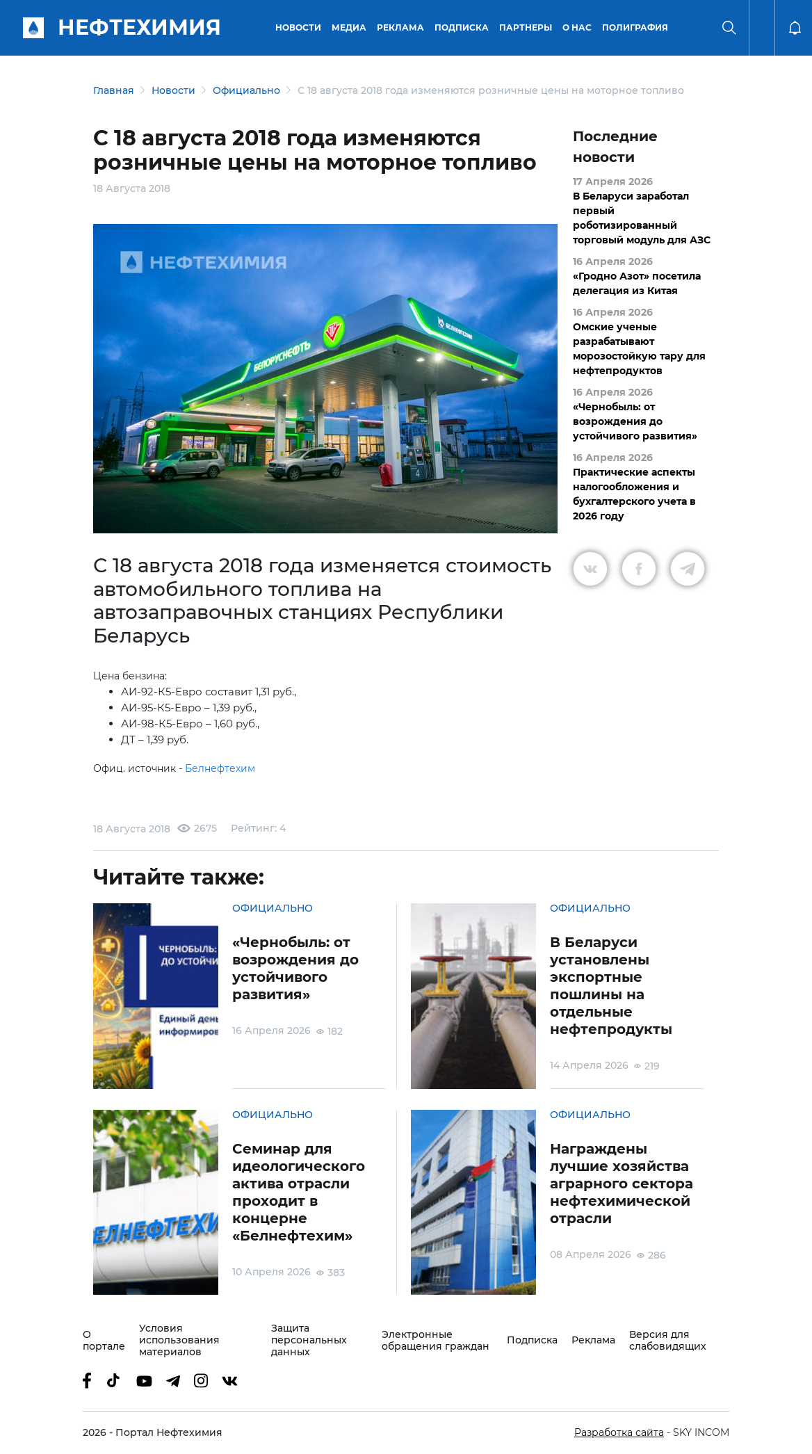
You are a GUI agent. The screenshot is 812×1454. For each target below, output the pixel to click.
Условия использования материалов (179, 1340)
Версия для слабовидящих (667, 1340)
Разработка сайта (619, 1432)
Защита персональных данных (309, 1340)
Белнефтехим (220, 768)
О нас (577, 27)
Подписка (462, 27)
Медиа (349, 27)
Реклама (400, 27)
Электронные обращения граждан (435, 1340)
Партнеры (525, 27)
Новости (298, 27)
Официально (246, 90)
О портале (104, 1340)
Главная (113, 90)
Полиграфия (635, 27)
